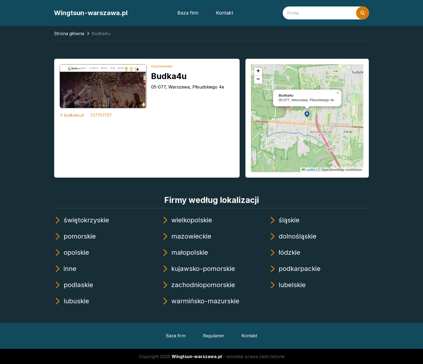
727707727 (101, 115)
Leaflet (308, 170)
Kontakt (224, 13)
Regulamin (213, 335)
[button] (307, 114)
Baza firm (188, 13)
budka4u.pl (72, 115)
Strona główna (69, 33)
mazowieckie (161, 66)
